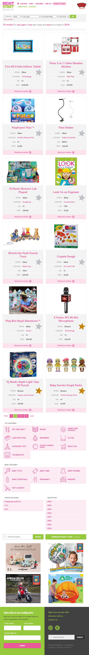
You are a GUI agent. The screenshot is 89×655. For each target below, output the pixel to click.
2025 (49, 502)
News (31, 4)
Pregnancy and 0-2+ (13, 502)
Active (28, 331)
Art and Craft (69, 266)
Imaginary (27, 202)
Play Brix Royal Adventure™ (23, 321)
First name (9, 623)
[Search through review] (18, 536)
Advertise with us (55, 616)
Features (23, 4)
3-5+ (6, 505)
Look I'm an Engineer (66, 192)
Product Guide (59, 4)
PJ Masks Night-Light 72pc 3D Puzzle (23, 384)
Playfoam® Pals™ (23, 127)
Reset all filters (9, 19)
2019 (49, 525)
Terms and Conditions (55, 645)
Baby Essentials (68, 138)
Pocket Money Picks (25, 138)
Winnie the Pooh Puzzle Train (23, 255)
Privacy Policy (69, 645)
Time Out (48, 4)
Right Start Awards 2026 (58, 612)
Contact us (52, 620)
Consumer (39, 4)
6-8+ (6, 509)
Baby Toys (26, 266)
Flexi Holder (66, 127)
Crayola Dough (66, 256)
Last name (28, 623)
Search (38, 537)
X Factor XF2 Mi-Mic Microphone (66, 319)
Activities (32, 7)
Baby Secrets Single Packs (66, 385)
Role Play (70, 77)
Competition (22, 7)
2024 (49, 505)
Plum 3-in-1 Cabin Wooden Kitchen (66, 65)
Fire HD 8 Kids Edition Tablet (23, 66)
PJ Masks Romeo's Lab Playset (23, 190)
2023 (49, 509)
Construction (69, 202)
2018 (49, 528)
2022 (49, 513)
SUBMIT (22, 646)
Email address (10, 633)
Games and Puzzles (25, 395)
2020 (49, 521)
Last (32, 416)
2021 (49, 517)
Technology (26, 77)
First (6, 416)
